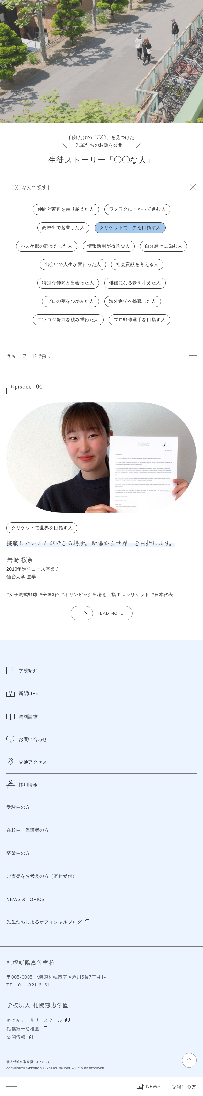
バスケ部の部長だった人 (47, 245)
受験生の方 (184, 1086)
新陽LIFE (22, 697)
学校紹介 (22, 674)
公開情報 (15, 1036)
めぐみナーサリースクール (34, 1020)
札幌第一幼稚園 (22, 1028)
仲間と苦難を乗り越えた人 (66, 209)
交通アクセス (26, 762)
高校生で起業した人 (63, 227)
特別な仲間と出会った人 (68, 282)
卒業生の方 (18, 853)
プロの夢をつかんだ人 (70, 301)
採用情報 (22, 784)
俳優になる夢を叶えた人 (135, 282)
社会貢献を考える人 (137, 264)
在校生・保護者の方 (27, 830)
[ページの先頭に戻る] (189, 1060)
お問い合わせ (26, 739)
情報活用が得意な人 (108, 245)
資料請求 (22, 717)
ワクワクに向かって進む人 (137, 209)
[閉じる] (193, 670)
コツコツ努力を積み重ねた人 (68, 319)
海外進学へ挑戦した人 (132, 301)
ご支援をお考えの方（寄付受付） (41, 876)
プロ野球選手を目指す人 (139, 319)
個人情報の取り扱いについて (28, 1062)
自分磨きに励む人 (163, 245)
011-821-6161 (33, 984)
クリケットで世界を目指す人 (130, 227)
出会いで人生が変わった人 (73, 264)
